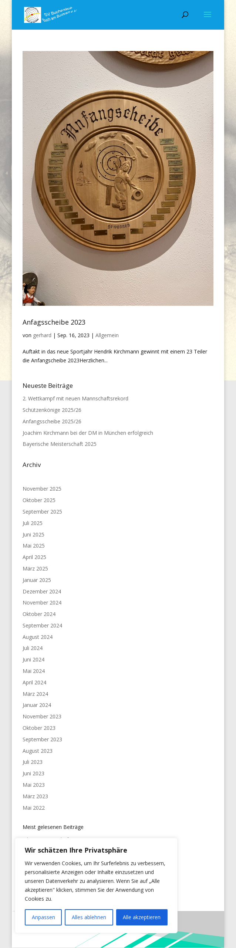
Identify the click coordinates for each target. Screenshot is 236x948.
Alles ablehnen (89, 917)
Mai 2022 (34, 807)
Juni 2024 (33, 659)
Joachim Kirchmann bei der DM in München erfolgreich (88, 432)
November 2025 (42, 488)
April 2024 (34, 682)
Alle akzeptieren (142, 917)
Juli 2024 (33, 647)
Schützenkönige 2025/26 (52, 409)
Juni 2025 (33, 534)
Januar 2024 (37, 704)
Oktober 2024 (39, 613)
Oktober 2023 (39, 727)
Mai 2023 (34, 784)
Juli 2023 (33, 761)
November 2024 (42, 602)
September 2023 (42, 739)
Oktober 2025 (39, 500)
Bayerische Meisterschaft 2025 (60, 443)
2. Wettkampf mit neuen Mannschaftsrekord (75, 398)
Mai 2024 (34, 670)
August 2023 (38, 750)
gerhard (42, 335)
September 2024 (42, 625)
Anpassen (43, 917)
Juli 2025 (33, 523)
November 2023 (42, 716)
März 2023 (35, 796)
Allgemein (107, 335)
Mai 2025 (34, 545)
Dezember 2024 (42, 591)
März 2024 (35, 693)
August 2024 (38, 636)
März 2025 (35, 568)
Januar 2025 (37, 579)
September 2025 (42, 511)
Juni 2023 (33, 773)
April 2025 (34, 557)
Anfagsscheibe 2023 (54, 322)
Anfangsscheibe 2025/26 (52, 421)
